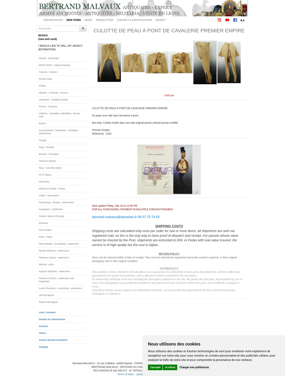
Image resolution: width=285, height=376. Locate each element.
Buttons (42, 123)
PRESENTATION (53, 20)
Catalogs (43, 347)
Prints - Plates (45, 237)
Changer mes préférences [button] (194, 367)
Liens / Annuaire (47, 312)
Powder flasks (45, 79)
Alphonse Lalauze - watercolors (54, 257)
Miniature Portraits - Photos (52, 188)
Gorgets (43, 140)
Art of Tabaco (45, 175)
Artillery (42, 86)
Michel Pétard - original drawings (54, 65)
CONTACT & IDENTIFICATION (134, 20)
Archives (43, 326)
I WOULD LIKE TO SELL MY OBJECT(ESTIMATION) (60, 47)
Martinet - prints (46, 264)
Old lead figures (46, 295)
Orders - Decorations (49, 195)
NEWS (88, 20)
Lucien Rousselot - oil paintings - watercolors (60, 288)
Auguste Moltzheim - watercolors (54, 271)
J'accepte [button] (155, 367)
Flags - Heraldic (46, 147)
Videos (42, 333)
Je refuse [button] (170, 367)
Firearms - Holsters (48, 72)
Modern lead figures (48, 302)
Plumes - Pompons (48, 106)
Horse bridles (45, 230)
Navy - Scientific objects (50, 168)
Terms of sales (125, 374)
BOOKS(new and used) (47, 37)
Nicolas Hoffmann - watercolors (54, 250)
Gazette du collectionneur (52, 319)
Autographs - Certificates (51, 209)
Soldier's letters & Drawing (51, 216)
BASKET (161, 20)
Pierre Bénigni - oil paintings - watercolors (59, 244)
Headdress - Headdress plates (53, 99)
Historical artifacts (47, 161)
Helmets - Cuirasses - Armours (53, 93)
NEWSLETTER (104, 20)
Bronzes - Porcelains (49, 154)
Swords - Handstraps (49, 58)
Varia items (44, 181)
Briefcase (43, 223)
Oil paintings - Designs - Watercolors (56, 202)
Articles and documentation (53, 340)
